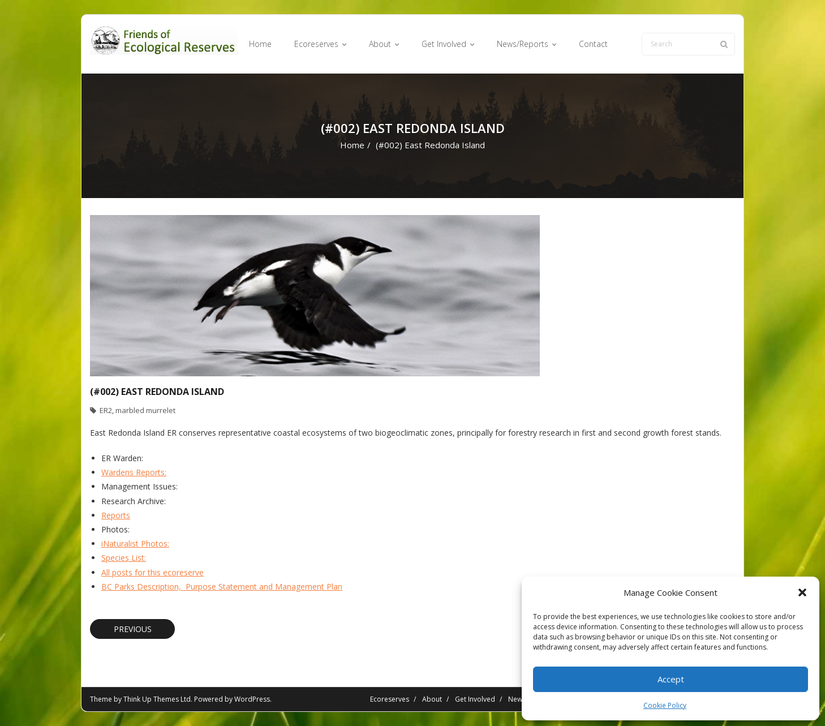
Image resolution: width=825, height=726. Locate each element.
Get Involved (475, 699)
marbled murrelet (145, 410)
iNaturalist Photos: (135, 543)
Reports (115, 515)
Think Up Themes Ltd (157, 699)
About (432, 699)
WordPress (252, 699)
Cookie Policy (664, 705)
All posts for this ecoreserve (152, 572)
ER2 (106, 410)
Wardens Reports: (133, 472)
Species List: (123, 557)
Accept (671, 679)
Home (352, 145)
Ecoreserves (389, 699)
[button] (802, 592)
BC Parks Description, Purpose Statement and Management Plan (221, 586)
